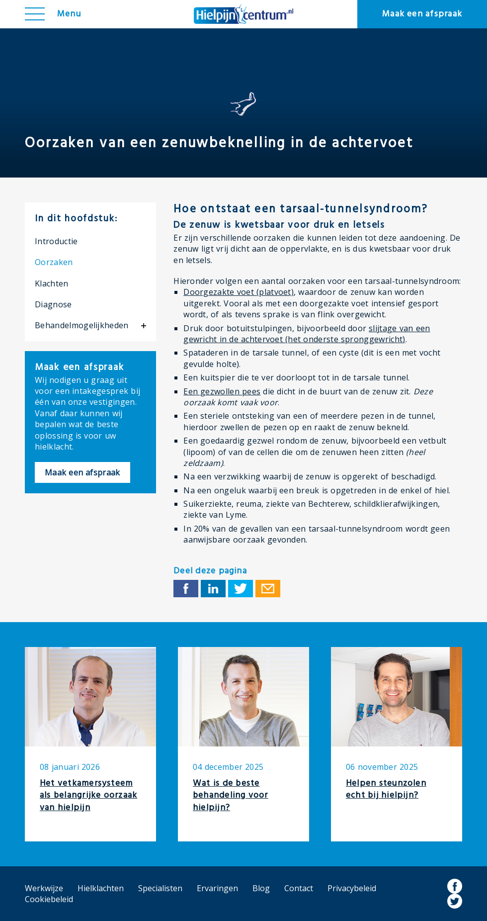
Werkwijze (44, 888)
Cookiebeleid (49, 899)
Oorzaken (54, 262)
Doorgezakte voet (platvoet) (238, 291)
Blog (261, 888)
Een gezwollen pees (221, 391)
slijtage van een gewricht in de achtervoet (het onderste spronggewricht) (306, 334)
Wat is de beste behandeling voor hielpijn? (230, 795)
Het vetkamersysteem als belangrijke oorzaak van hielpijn (88, 795)
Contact (298, 888)
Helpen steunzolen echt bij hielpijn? (386, 789)
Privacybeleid (351, 888)
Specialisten (160, 888)
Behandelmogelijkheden (82, 325)
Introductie (56, 241)
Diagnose (53, 304)
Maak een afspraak (422, 14)
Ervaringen (217, 888)
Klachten (52, 283)
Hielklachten (101, 888)
